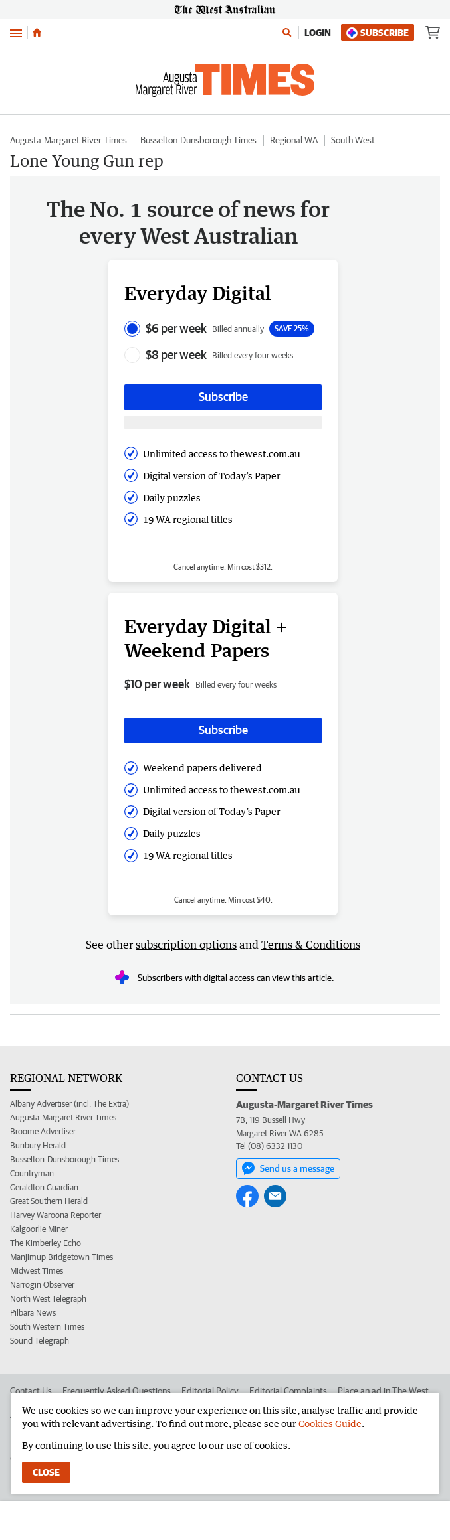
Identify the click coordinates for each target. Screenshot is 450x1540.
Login (317, 32)
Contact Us (31, 1390)
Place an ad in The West (383, 1390)
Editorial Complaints (288, 1390)
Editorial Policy (210, 1390)
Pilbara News (33, 1313)
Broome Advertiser (43, 1131)
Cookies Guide (330, 1423)
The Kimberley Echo (45, 1243)
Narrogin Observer (42, 1285)
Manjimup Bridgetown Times (61, 1257)
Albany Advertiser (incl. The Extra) (69, 1104)
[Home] (37, 32)
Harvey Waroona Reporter (55, 1215)
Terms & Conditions (310, 944)
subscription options (186, 944)
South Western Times (47, 1327)
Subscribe (377, 32)
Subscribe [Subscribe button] (223, 397)
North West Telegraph (48, 1299)
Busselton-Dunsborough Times (198, 140)
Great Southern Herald (49, 1201)
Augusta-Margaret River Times (68, 140)
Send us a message (288, 1168)
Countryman (32, 1173)
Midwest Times (36, 1271)
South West (353, 140)
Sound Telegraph (39, 1341)
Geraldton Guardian (44, 1187)
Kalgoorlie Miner (39, 1229)
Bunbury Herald (38, 1145)
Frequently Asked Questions (116, 1390)
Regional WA (294, 140)
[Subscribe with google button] (223, 422)
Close (46, 1472)
